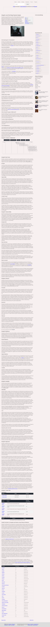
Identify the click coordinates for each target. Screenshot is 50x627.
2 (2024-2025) (4, 495)
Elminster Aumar (38, 58)
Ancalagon (29, 264)
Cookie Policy (36, 624)
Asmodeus (37, 34)
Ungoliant (3, 599)
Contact (31, 624)
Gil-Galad (3, 586)
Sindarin (12, 45)
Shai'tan (37, 55)
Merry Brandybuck (4, 613)
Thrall (14, 6)
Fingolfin (3, 577)
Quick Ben (38, 71)
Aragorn (3, 575)
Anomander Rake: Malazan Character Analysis (43, 92)
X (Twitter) (10, 624)
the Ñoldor (14, 71)
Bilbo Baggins (4, 610)
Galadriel (3, 572)
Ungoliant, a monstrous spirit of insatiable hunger (15, 67)
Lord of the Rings (38, 83)
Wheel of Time (37, 86)
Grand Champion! (23, 6)
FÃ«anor (3, 578)
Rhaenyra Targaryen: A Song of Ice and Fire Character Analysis (43, 106)
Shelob (3, 611)
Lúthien (22, 357)
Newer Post (3, 620)
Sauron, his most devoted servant (13, 109)
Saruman (3, 583)
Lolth (36, 47)
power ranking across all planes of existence (22, 562)
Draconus (37, 66)
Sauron (3, 569)
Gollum (3, 616)
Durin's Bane (12, 263)
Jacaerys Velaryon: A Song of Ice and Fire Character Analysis (43, 97)
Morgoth (3, 567)
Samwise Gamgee (4, 605)
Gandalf (37, 40)
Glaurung (3, 588)
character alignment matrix (12, 488)
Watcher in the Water (5, 602)
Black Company (38, 78)
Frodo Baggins (4, 608)
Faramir (3, 597)
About (29, 624)
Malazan (36, 84)
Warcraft (36, 85)
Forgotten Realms (38, 82)
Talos (36, 37)
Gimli (2, 596)
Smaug (3, 589)
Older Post (31, 620)
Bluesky (35, 6)
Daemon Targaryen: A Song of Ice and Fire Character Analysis (43, 101)
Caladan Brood (38, 45)
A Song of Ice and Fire (39, 77)
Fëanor (2, 66)
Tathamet (37, 68)
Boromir (3, 607)
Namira (37, 73)
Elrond (3, 580)
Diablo (36, 79)
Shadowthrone (38, 50)
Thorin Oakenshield (5, 600)
